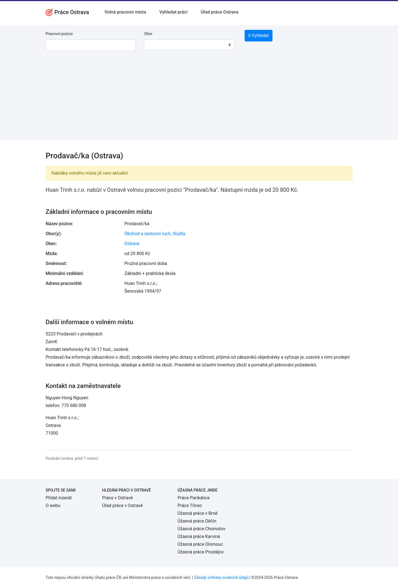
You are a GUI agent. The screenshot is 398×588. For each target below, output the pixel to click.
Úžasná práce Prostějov (200, 552)
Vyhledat (258, 35)
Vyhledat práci (173, 12)
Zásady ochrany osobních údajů (221, 577)
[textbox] (155, 45)
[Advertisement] (199, 101)
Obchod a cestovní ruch (147, 233)
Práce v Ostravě (117, 497)
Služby (178, 233)
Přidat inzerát (59, 497)
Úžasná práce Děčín (196, 521)
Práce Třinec (189, 505)
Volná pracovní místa (125, 12)
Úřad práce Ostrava (219, 12)
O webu (53, 505)
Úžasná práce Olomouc (200, 544)
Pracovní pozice (59, 34)
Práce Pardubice (193, 497)
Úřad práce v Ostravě (122, 505)
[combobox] (189, 45)
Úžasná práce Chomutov (201, 528)
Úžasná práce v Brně (197, 513)
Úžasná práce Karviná (198, 536)
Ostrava (132, 243)
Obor (148, 34)
